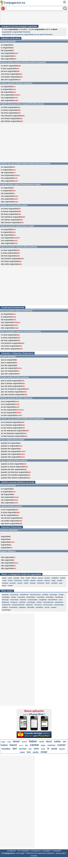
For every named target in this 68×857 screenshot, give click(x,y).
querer (62, 749)
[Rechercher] (34, 8)
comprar (5, 583)
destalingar (6, 610)
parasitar (5, 594)
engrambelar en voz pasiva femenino (38, 34)
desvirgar (53, 594)
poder (36, 752)
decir (49, 741)
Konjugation (46, 851)
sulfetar (5, 607)
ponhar (47, 578)
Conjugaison (11, 851)
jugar (43, 745)
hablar (4, 745)
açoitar (33, 580)
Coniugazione (36, 851)
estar (44, 751)
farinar (39, 602)
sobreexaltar (32, 600)
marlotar (23, 600)
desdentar (59, 597)
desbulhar (50, 597)
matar (26, 583)
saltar (57, 741)
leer (29, 752)
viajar (53, 580)
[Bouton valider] (65, 8)
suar (60, 583)
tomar (10, 580)
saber (22, 752)
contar (10, 585)
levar (48, 583)
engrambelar (7, 32)
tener (16, 741)
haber (33, 741)
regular (62, 578)
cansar (19, 583)
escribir (22, 749)
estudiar (5, 748)
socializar (39, 607)
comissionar (59, 605)
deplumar (5, 602)
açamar (47, 580)
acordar (13, 583)
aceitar (59, 580)
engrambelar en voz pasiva (12, 34)
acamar (40, 580)
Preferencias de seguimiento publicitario (40, 853)
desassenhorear (18, 605)
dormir (24, 742)
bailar (9, 742)
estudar (16, 578)
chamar (33, 583)
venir (41, 741)
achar (4, 585)
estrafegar (6, 597)
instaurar (14, 602)
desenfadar (31, 597)
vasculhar (21, 597)
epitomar (29, 605)
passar (40, 578)
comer (61, 744)
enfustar (22, 602)
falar (22, 578)
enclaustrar (6, 605)
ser (14, 748)
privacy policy (61, 853)
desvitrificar (52, 600)
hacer (13, 744)
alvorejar (5, 600)
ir (48, 748)
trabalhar (54, 578)
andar (28, 578)
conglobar (43, 600)
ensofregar (31, 602)
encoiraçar (14, 594)
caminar (51, 745)
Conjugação (56, 851)
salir (30, 749)
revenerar (38, 605)
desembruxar (48, 602)
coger (3, 742)
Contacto (34, 856)
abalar (13, 597)
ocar (60, 600)
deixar (34, 578)
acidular (45, 594)
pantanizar (59, 602)
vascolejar (41, 597)
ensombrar (13, 607)
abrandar (30, 607)
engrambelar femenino (21, 32)
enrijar (61, 594)
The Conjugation (23, 851)
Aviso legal (20, 853)
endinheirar (24, 594)
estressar (40, 583)
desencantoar (35, 594)
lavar (5, 580)
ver (64, 741)
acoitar (26, 580)
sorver (47, 607)
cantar (4, 578)
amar (10, 578)
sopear (53, 607)
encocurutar (48, 605)
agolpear (22, 607)
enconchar (14, 600)
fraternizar (18, 580)
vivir (36, 748)
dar (26, 745)
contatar (54, 583)
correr (21, 745)
